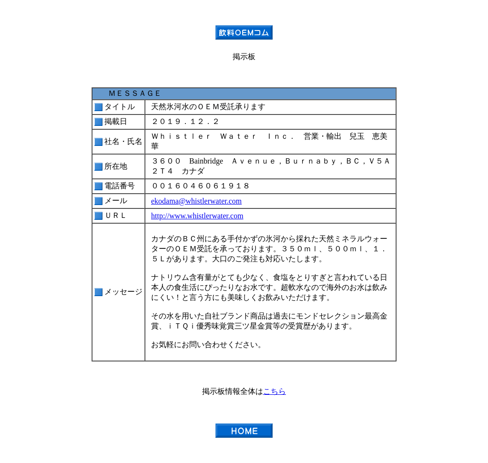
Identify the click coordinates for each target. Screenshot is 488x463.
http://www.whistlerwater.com (197, 216)
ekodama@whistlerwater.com (196, 201)
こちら (274, 391)
